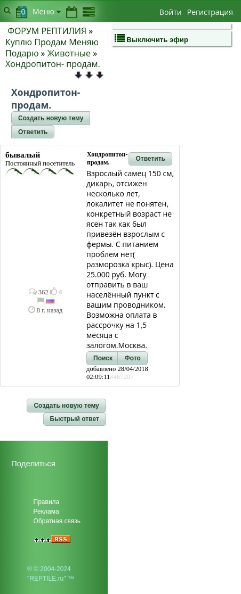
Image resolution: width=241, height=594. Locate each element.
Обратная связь (57, 521)
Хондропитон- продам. (52, 64)
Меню (47, 11)
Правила (47, 502)
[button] (50, 118)
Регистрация (210, 12)
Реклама (46, 511)
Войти (170, 12)
